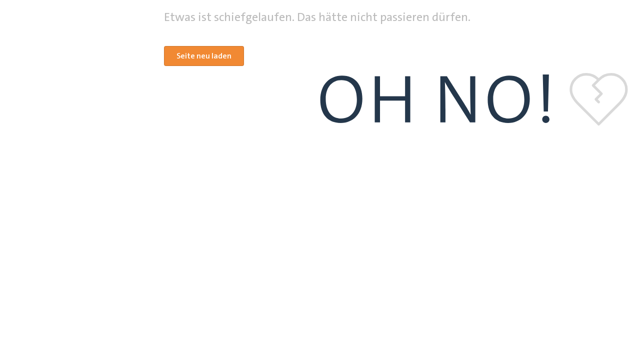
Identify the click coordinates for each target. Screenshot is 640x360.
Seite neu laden (204, 55)
